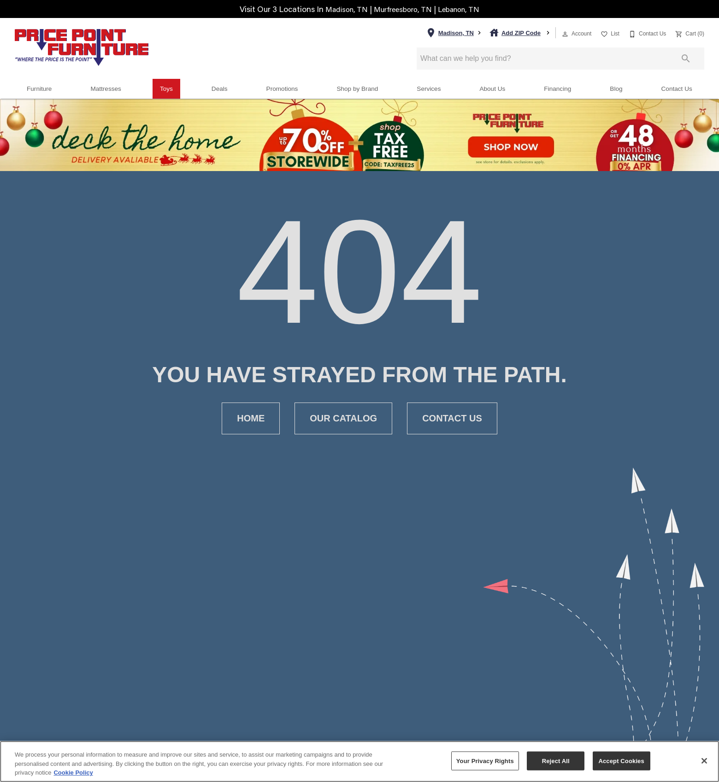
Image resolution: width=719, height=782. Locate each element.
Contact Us (676, 88)
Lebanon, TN (465, 9)
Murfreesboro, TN (403, 9)
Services (429, 88)
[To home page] (81, 47)
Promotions (282, 88)
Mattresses (105, 88)
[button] (565, 34)
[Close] (704, 761)
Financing (557, 88)
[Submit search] (686, 58)
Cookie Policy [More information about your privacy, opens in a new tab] (73, 772)
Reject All (556, 760)
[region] (359, 761)
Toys (166, 88)
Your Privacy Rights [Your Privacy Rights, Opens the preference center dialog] (485, 760)
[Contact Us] (646, 33)
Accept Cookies (621, 760)
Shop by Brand (357, 88)
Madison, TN (341, 9)
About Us (492, 88)
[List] (609, 33)
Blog (616, 88)
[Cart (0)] (688, 33)
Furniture (39, 88)
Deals (220, 88)
